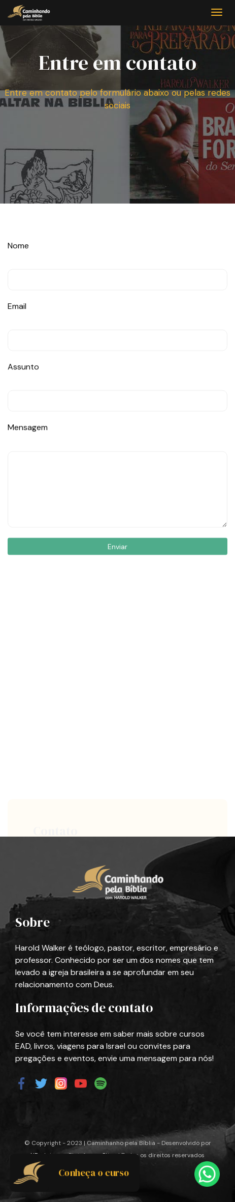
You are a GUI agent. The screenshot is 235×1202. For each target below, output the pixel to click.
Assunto (23, 392)
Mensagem (28, 453)
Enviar (117, 572)
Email (17, 332)
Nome (18, 271)
